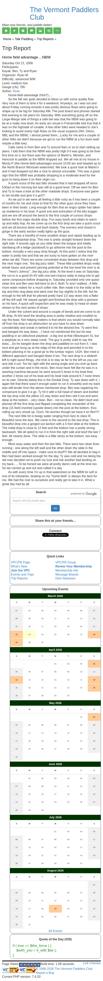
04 (94, 664)
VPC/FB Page (20, 562)
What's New (19, 566)
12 (16, 680)
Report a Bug (45, 972)
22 (16, 634)
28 (94, 634)
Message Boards (67, 574)
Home (7, 39)
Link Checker (92, 963)
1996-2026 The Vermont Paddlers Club (65, 968)
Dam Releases (65, 578)
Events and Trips (22, 574)
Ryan (16, 91)
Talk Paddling (24, 39)
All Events (55, 931)
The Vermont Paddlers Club (64, 13)
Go (55, 508)
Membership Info (66, 570)
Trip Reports (45, 39)
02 (94, 717)
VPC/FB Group (65, 562)
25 (94, 688)
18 (94, 680)
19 (55, 909)
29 (16, 642)
